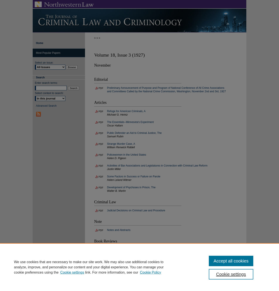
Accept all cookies (231, 261)
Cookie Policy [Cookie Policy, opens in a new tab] (150, 272)
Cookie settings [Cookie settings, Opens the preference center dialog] (231, 274)
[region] (139, 267)
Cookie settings (72, 272)
